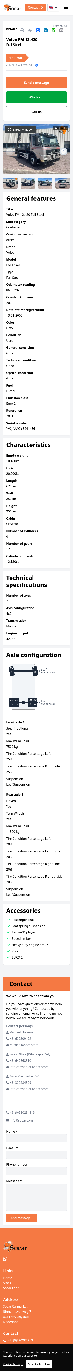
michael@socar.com (24, 1045)
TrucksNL (24, 1366)
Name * (36, 1135)
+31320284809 (20, 1082)
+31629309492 (20, 1038)
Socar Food (11, 1288)
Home (7, 1278)
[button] (9, 151)
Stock (7, 1283)
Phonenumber (36, 1168)
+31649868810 (20, 1060)
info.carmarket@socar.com (29, 1067)
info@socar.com (21, 1120)
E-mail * (36, 1152)
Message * (36, 1195)
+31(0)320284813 (22, 1112)
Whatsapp (37, 97)
